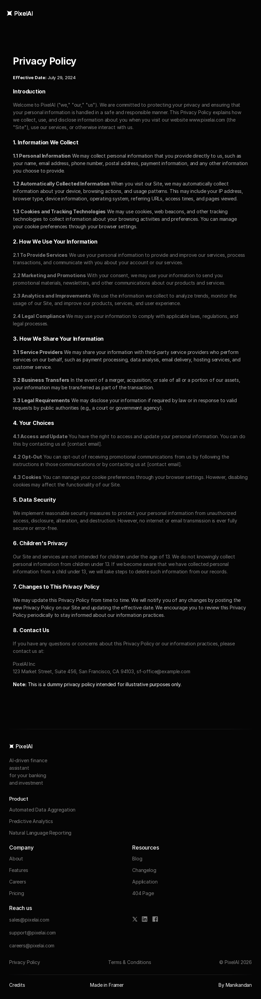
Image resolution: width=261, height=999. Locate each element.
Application (144, 882)
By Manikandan (235, 985)
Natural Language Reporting (40, 833)
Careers (17, 882)
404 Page (143, 893)
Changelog (144, 870)
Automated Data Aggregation (42, 810)
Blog (137, 858)
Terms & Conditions (129, 962)
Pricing (16, 893)
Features (18, 870)
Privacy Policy (24, 962)
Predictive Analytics (31, 821)
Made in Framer (107, 985)
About (16, 858)
